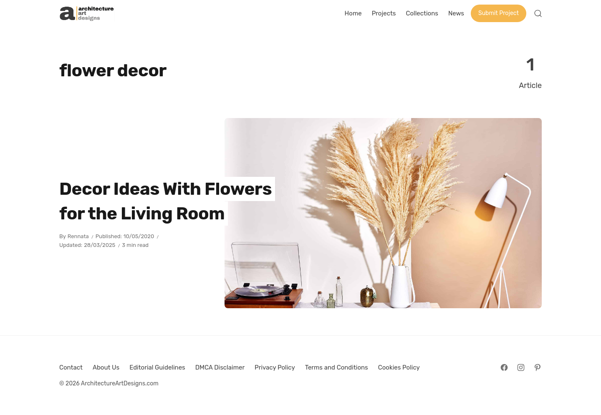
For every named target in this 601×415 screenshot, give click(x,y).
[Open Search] (538, 13)
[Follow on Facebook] (504, 367)
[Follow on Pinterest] (537, 367)
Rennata (78, 236)
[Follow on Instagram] (520, 367)
